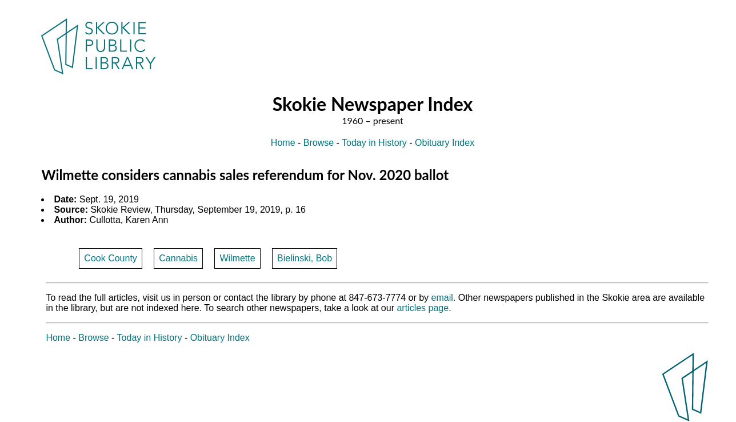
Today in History (374, 143)
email (442, 297)
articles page (423, 308)
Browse (318, 143)
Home (283, 143)
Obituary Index (444, 143)
